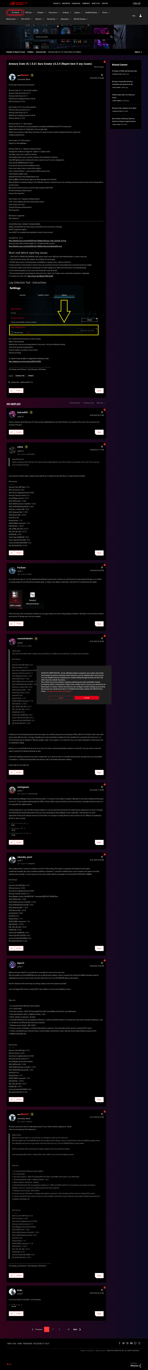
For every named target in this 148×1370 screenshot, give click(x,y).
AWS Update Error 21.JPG (20, 833)
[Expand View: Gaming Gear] (57, 19)
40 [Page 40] (68, 1329)
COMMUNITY (86, 3)
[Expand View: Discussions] (59, 12)
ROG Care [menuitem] (29, 12)
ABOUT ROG (11, 1344)
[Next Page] (77, 1329)
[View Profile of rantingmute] (23, 787)
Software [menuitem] (40, 12)
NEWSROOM (27, 1344)
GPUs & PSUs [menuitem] (25, 19)
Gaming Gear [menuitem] (51, 19)
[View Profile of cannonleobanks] (25, 638)
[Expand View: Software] (45, 12)
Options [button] (137, 52)
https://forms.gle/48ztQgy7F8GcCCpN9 (40, 276)
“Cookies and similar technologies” (58, 691)
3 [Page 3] (59, 1329)
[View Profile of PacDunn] (21, 567)
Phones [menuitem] (104, 12)
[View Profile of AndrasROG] (22, 412)
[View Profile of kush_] (20, 1290)
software (31, 376)
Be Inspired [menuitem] (15, 12)
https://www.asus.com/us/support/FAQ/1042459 (25, 361)
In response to (27, 454)
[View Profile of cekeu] (20, 446)
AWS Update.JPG (17, 828)
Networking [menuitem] (64, 19)
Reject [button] (61, 698)
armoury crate (15, 382)
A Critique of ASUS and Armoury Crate (124, 71)
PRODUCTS (56, 3)
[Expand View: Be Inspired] (22, 12)
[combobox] (74, 37)
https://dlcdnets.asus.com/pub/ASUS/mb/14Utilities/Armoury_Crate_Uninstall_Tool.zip (37, 241)
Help (133, 16)
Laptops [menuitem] (77, 12)
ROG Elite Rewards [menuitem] (80, 19)
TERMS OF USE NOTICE (87, 1351)
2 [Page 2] (52, 1329)
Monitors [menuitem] (38, 19)
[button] (54, 311)
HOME (19, 1344)
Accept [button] (86, 698)
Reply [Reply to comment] (99, 432)
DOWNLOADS (76, 3)
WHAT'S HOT (96, 3)
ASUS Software (117, 101)
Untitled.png (15, 1305)
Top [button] (10, 1364)
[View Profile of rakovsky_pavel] (24, 857)
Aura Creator (116, 87)
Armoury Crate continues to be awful (124, 108)
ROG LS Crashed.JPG (18, 823)
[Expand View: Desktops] (70, 12)
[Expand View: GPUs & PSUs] (32, 19)
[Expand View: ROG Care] (33, 12)
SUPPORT (105, 3)
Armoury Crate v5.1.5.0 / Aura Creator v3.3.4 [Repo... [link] (65, 52)
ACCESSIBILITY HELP (41, 1344)
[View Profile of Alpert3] (20, 963)
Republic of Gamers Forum (15, 52)
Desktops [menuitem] (66, 12)
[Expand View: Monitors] (43, 19)
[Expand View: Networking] (70, 19)
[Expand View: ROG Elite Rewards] (87, 19)
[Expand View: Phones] (109, 12)
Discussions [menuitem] (53, 12)
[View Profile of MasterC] (25, 75)
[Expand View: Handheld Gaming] (98, 12)
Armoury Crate (41, 52)
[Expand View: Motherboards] (17, 19)
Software (30, 52)
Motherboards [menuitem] (11, 19)
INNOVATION (66, 3)
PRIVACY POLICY (101, 1351)
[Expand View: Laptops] (81, 12)
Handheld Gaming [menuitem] (91, 12)
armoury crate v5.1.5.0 (26, 382)
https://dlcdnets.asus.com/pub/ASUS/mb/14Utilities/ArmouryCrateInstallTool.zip (35, 246)
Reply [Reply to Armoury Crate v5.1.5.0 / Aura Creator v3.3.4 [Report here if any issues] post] (99, 391)
